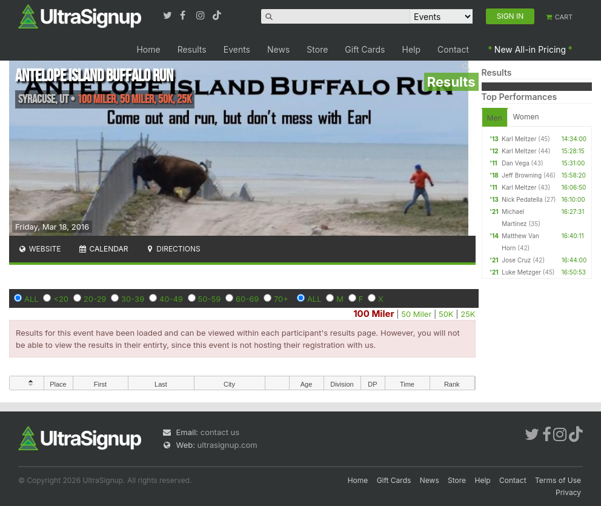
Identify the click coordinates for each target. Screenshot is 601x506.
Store (317, 49)
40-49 (171, 299)
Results (192, 49)
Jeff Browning (522, 175)
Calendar (103, 248)
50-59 (209, 299)
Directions (172, 248)
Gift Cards (365, 49)
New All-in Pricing (530, 49)
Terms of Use (558, 480)
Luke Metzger (521, 272)
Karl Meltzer (519, 138)
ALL (31, 299)
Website (39, 248)
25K (467, 314)
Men (494, 117)
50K (446, 314)
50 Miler (416, 314)
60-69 (247, 299)
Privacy (568, 492)
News (278, 49)
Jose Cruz (516, 260)
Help (411, 49)
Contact (453, 49)
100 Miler (373, 313)
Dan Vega (516, 163)
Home (148, 49)
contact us (220, 432)
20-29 (95, 299)
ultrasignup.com (227, 445)
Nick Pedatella (522, 199)
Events (237, 49)
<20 (60, 299)
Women (526, 116)
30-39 (132, 299)
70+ (281, 299)
